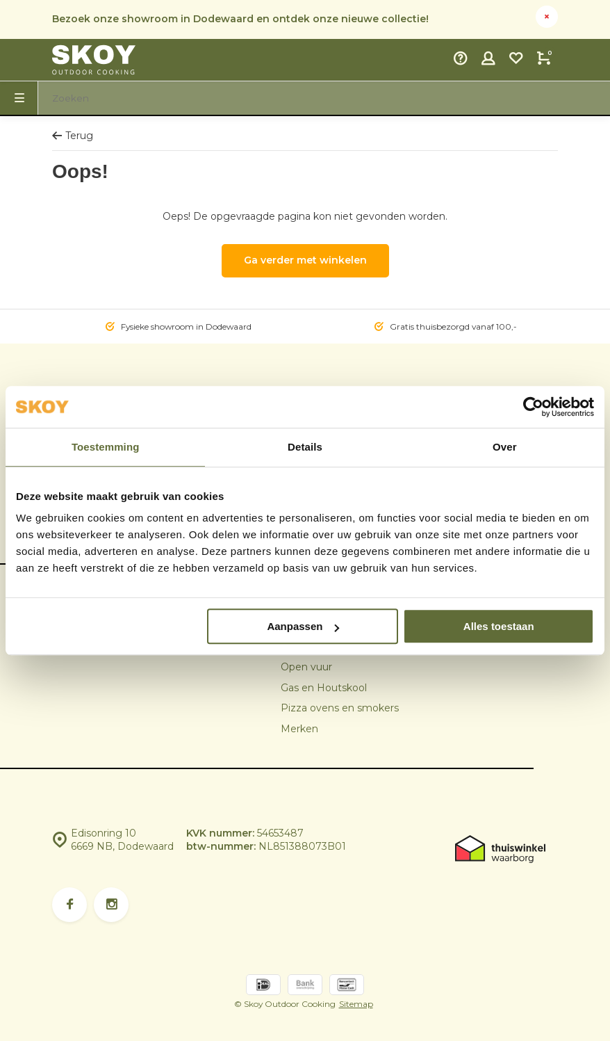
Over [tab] (505, 447)
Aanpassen (303, 626)
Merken (299, 729)
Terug (72, 135)
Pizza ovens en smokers (340, 708)
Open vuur (306, 667)
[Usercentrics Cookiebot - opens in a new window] (533, 406)
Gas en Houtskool (324, 687)
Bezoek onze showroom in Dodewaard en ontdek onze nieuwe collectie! (240, 19)
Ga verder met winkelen (305, 260)
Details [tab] (305, 447)
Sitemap (356, 1004)
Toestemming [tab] (106, 447)
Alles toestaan (498, 626)
